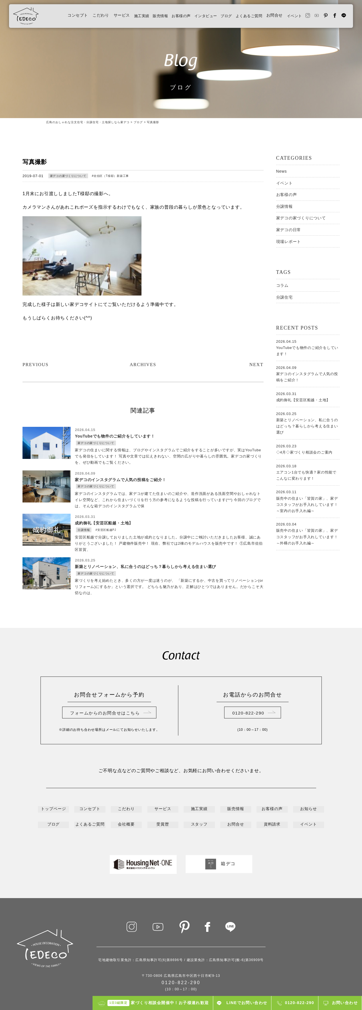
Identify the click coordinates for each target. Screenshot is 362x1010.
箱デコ (219, 841)
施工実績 (122, 17)
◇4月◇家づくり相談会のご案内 (307, 448)
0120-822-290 (248, 691)
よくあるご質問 (241, 17)
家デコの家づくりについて (68, 175)
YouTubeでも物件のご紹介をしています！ (307, 347)
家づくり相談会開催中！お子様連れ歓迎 (158, 1003)
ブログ (216, 17)
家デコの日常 (288, 229)
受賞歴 (163, 802)
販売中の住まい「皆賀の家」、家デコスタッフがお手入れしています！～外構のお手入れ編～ (307, 533)
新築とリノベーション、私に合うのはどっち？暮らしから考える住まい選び (307, 422)
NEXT (255, 341)
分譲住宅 (284, 297)
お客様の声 (166, 17)
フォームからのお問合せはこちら (105, 691)
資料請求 (272, 802)
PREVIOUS (37, 341)
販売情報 (143, 17)
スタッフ (199, 802)
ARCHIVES (143, 341)
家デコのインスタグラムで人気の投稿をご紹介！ (307, 373)
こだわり (81, 17)
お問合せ (268, 17)
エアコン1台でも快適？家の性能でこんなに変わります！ (307, 472)
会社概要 (126, 802)
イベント (289, 17)
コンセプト (58, 17)
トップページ (53, 787)
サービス (102, 17)
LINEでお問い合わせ (246, 1002)
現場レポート (288, 241)
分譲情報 (284, 206)
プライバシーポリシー (181, 974)
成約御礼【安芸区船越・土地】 (307, 396)
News (281, 171)
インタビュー (193, 17)
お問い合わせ (345, 1002)
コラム (282, 285)
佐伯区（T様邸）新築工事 (111, 175)
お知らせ (308, 787)
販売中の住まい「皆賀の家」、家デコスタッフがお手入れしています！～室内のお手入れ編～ (307, 501)
